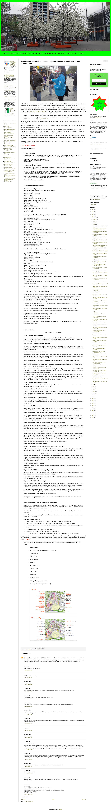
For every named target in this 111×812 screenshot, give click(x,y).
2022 (93, 216)
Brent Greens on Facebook (9, 133)
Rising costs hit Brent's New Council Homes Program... (99, 331)
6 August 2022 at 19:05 (28, 737)
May (94, 387)
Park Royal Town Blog (8, 164)
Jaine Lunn (26, 656)
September (95, 222)
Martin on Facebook (7, 161)
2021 (93, 396)
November (95, 219)
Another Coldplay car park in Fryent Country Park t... (99, 314)
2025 (93, 211)
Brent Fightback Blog (8, 127)
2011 (93, 413)
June (94, 386)
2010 (93, 415)
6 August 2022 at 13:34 (28, 706)
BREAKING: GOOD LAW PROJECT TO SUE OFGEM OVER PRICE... (100, 246)
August (94, 224)
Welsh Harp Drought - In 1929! (98, 333)
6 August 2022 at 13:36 (28, 714)
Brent (24, 649)
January (94, 394)
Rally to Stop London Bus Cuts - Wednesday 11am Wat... (98, 376)
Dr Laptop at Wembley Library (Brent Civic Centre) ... (99, 374)
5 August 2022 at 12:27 (28, 670)
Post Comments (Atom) (29, 801)
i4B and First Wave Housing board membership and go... (99, 352)
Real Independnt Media (8, 165)
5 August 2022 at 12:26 (28, 662)
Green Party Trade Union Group (10, 146)
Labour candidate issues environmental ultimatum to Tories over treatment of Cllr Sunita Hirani (9, 76)
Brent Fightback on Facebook (9, 129)
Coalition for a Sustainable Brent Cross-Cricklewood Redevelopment (10, 142)
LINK (91, 91)
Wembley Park (41, 649)
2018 (93, 402)
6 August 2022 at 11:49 (28, 699)
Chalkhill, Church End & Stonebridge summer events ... (99, 343)
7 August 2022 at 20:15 (28, 773)
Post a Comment (25, 796)
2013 (93, 410)
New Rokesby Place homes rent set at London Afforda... (99, 292)
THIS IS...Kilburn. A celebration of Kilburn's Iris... (99, 349)
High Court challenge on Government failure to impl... (99, 368)
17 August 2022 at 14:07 (28, 794)
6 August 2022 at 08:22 (28, 684)
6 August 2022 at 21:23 (28, 749)
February (94, 393)
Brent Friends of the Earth (8, 130)
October (94, 221)
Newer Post (23, 799)
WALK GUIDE (98, 117)
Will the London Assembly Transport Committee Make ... (99, 265)
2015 (93, 407)
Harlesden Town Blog (8, 148)
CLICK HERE (92, 66)
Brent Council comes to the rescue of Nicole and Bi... (99, 354)
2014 (93, 408)
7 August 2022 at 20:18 (28, 781)
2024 (93, 212)
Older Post (84, 799)
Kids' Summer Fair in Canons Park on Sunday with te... (99, 371)
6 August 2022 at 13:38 (28, 723)
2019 (93, 400)
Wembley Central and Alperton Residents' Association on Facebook (9, 179)
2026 (93, 209)
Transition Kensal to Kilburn (9, 170)
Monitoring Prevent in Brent (9, 162)
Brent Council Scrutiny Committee (38, 111)
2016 (93, 405)
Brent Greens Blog (7, 132)
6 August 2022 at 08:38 (28, 691)
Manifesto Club (44, 118)
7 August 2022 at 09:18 (28, 759)
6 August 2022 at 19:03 (28, 730)
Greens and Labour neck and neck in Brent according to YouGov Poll (13, 63)
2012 (93, 412)
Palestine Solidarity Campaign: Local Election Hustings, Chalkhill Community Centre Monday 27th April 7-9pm (10, 112)
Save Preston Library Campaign (10, 168)
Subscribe (99, 84)
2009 (93, 417)
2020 (93, 398)
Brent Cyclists (6, 126)
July (93, 384)
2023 (93, 214)
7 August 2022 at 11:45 (28, 766)
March (94, 391)
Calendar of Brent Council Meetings (96, 144)
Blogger (60, 809)
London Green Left (7, 157)
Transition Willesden (8, 171)
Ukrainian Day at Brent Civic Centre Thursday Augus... (99, 270)
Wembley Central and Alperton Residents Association (9, 176)
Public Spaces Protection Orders (33, 649)
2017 (93, 403)
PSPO (27, 649)
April (94, 389)
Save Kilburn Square (8, 167)
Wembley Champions (8, 181)
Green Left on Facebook (8, 145)
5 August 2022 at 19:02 (28, 677)
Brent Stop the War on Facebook (10, 140)
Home (53, 799)
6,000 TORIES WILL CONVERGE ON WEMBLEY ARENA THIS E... (100, 229)
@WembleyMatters (96, 199)
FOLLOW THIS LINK (94, 149)
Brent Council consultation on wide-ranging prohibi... (99, 363)
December (94, 217)
